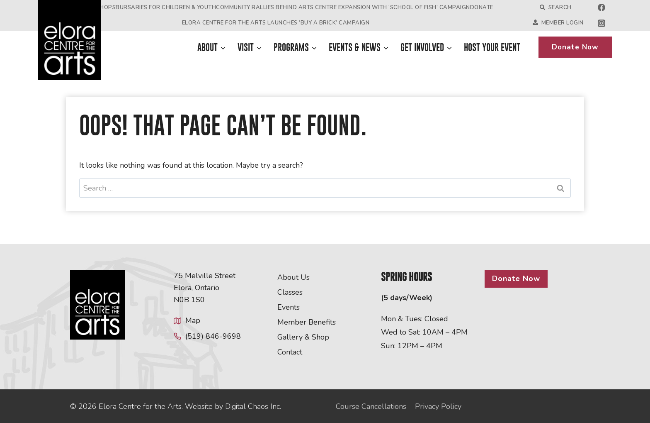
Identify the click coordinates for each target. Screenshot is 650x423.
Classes (290, 292)
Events (288, 307)
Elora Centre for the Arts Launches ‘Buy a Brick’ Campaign (276, 23)
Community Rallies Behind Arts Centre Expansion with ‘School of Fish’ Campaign (343, 7)
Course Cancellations (371, 406)
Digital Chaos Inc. (253, 406)
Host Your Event (492, 47)
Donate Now (575, 47)
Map (192, 320)
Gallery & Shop (303, 337)
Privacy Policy (438, 406)
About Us (293, 277)
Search (556, 7)
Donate (481, 7)
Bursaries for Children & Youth (166, 7)
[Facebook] (601, 7)
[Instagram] (601, 23)
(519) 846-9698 (213, 336)
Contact (289, 352)
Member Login (558, 23)
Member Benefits (306, 322)
